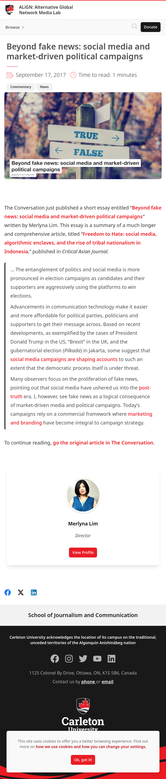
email (107, 682)
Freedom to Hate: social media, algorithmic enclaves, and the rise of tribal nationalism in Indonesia (80, 243)
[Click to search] (134, 27)
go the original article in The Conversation (103, 442)
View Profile (84, 553)
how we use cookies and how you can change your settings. (91, 746)
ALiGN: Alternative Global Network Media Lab (46, 9)
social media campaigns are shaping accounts (63, 359)
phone (89, 682)
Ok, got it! (83, 759)
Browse (12, 27)
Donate (150, 27)
